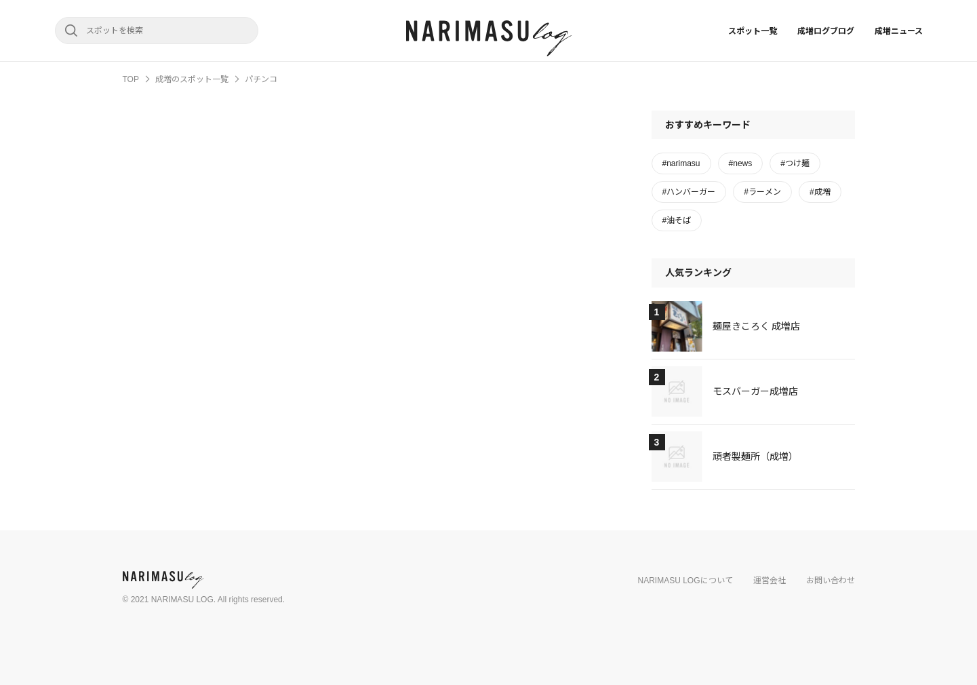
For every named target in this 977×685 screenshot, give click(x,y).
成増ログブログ (825, 31)
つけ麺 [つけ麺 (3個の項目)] (797, 163)
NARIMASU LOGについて (684, 580)
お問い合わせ (830, 580)
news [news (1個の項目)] (742, 163)
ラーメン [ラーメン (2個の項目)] (765, 192)
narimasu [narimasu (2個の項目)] (683, 163)
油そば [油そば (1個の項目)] (678, 220)
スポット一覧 (752, 31)
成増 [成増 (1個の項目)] (822, 192)
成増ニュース (899, 31)
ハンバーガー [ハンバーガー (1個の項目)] (690, 192)
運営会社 (769, 580)
